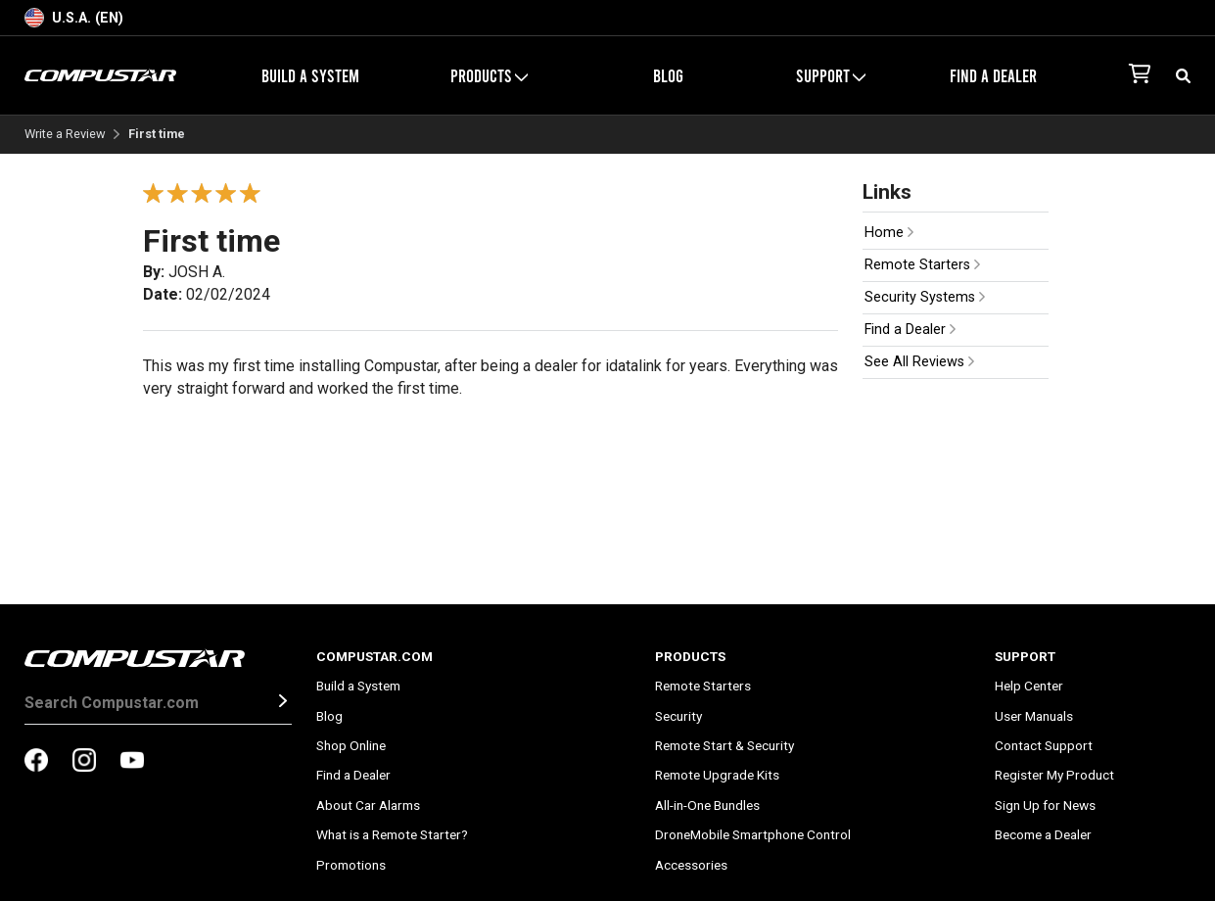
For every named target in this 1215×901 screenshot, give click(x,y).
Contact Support (1044, 745)
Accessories (691, 865)
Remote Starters (922, 265)
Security (678, 716)
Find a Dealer (993, 75)
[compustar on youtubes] (132, 762)
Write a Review (65, 134)
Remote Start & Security (724, 745)
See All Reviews (919, 362)
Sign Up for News (1045, 805)
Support (830, 75)
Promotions (351, 865)
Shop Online (351, 745)
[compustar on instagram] (84, 762)
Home (889, 232)
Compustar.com (374, 656)
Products (489, 75)
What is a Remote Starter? (392, 834)
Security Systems (925, 297)
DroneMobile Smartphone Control (753, 834)
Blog (668, 75)
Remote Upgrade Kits (717, 774)
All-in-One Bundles (707, 805)
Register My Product (1054, 774)
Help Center (1029, 685)
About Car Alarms (368, 805)
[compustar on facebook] (36, 762)
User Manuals (1034, 716)
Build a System (310, 75)
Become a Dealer (1043, 834)
